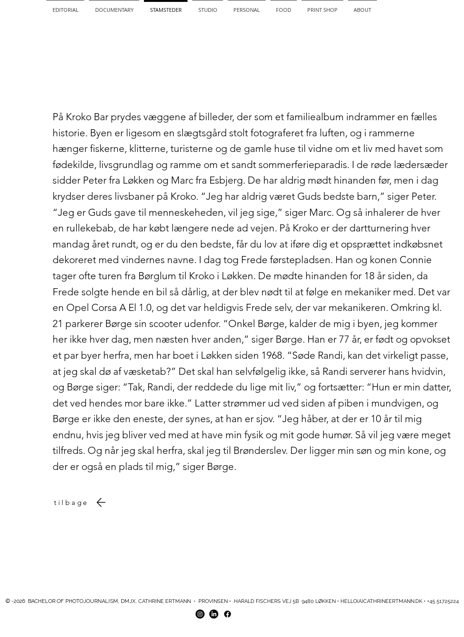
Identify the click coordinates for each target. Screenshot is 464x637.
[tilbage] (82, 502)
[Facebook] (227, 614)
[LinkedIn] (213, 614)
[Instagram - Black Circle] (200, 614)
